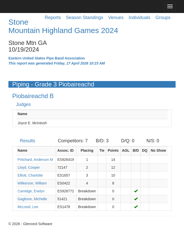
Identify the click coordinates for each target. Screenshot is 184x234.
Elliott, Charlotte (30, 175)
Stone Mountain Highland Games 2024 (63, 26)
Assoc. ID (65, 150)
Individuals (139, 17)
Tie (101, 150)
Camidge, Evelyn (31, 191)
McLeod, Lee (28, 207)
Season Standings (84, 17)
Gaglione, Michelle (32, 199)
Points (113, 150)
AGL (126, 150)
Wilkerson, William (32, 183)
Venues (116, 17)
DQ (144, 150)
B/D (136, 150)
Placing (87, 150)
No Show (158, 150)
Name (22, 114)
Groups (162, 17)
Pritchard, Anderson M (35, 160)
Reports (53, 17)
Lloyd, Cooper (29, 167)
